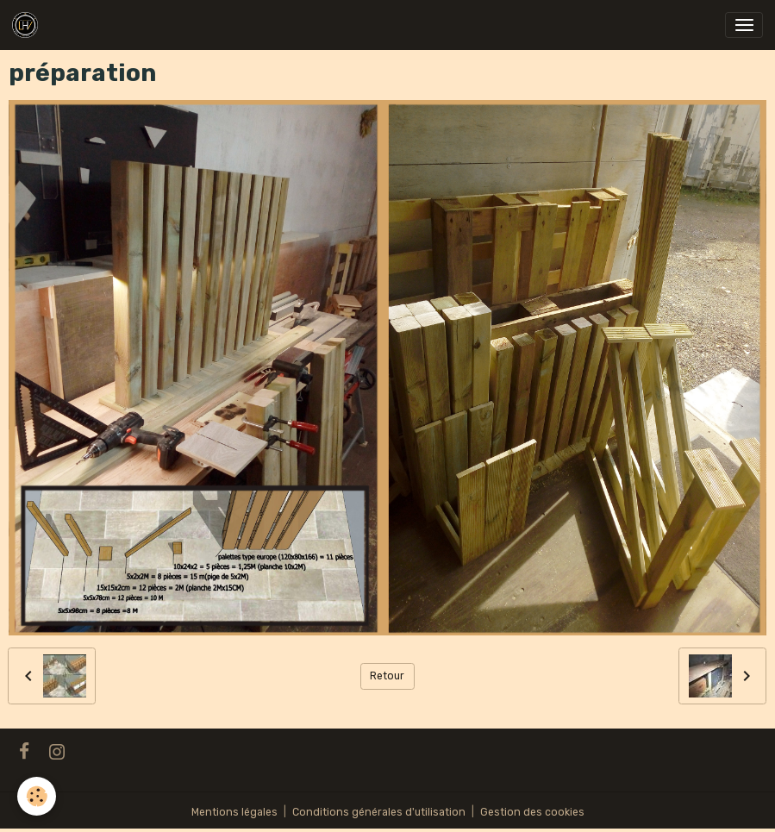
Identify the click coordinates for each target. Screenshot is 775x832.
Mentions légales (234, 812)
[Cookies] (36, 796)
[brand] (28, 25)
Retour (387, 676)
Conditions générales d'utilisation (379, 812)
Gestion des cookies (532, 812)
